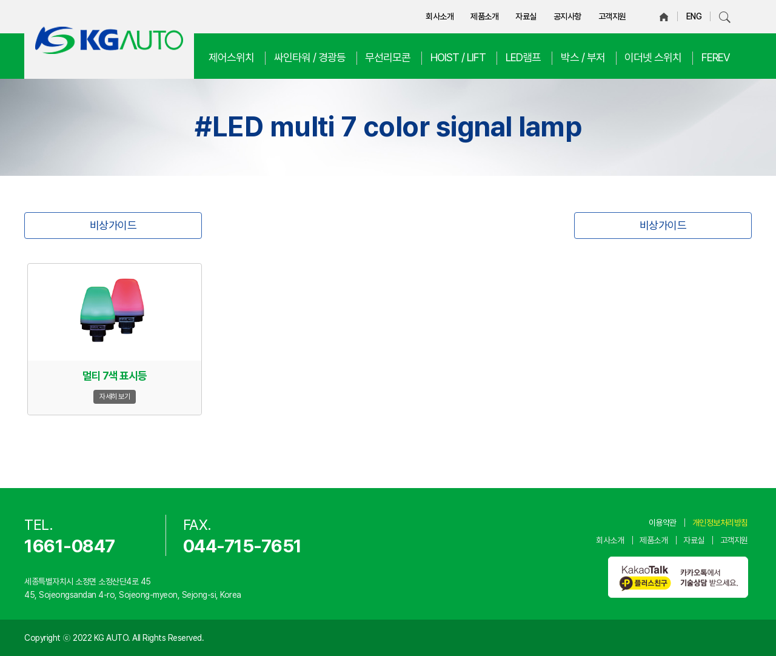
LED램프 (523, 57)
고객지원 (612, 16)
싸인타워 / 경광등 (310, 57)
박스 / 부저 (583, 57)
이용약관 (663, 522)
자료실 (526, 16)
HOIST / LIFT (458, 57)
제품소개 (484, 16)
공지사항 (567, 16)
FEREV (715, 57)
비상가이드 (113, 225)
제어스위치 (231, 57)
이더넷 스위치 (652, 57)
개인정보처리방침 (720, 522)
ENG (694, 16)
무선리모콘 (387, 57)
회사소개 (439, 16)
